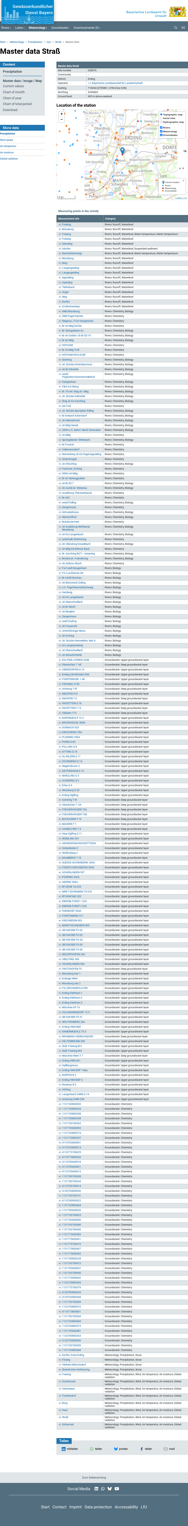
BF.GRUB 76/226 (71, 886)
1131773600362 (71, 1253)
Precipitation (35, 42)
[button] (174, 27)
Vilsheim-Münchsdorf (74, 1364)
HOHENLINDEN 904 (73, 963)
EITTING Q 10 (69, 751)
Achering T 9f (69, 688)
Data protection (98, 1507)
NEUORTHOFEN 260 (73, 954)
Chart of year (12, 98)
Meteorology (17, 42)
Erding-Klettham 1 (72, 993)
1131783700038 (71, 1176)
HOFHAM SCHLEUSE (74, 354)
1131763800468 (71, 1350)
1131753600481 (71, 1330)
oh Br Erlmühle (70, 369)
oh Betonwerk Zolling (74, 582)
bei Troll (66, 406)
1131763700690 (71, 1272)
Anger (65, 292)
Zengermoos (69, 507)
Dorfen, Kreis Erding (73, 1355)
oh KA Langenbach (72, 597)
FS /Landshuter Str (72, 573)
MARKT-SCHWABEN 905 (75, 925)
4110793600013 (71, 1171)
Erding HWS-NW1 (71, 1026)
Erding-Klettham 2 (72, 997)
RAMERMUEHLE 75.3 (74, 1031)
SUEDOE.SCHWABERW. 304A (78, 862)
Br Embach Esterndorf (74, 415)
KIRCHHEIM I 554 (72, 732)
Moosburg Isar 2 (71, 983)
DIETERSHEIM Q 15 (73, 770)
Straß (58, 42)
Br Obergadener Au (72, 330)
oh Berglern (68, 611)
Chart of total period (17, 104)
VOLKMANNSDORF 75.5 (76, 1012)
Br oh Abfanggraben (73, 478)
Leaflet (178, 198)
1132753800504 (71, 1282)
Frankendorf (69, 1395)
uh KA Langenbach (72, 534)
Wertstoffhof (69, 517)
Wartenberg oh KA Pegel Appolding (81, 454)
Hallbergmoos (70, 1065)
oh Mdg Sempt (70, 425)
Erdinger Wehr (70, 978)
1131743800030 (71, 1104)
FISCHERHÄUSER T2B (74, 814)
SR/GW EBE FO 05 (72, 944)
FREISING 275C (71, 684)
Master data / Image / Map (22, 81)
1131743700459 (71, 1345)
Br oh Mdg (68, 340)
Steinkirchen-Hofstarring (76, 1369)
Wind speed (6, 140)
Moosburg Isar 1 (71, 973)
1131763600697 (71, 1268)
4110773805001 (71, 1311)
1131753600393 (71, 1128)
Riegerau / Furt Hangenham (77, 320)
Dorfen (66, 301)
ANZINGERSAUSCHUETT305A (79, 843)
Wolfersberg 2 (70, 852)
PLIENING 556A (71, 737)
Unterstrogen (69, 459)
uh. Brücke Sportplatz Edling (78, 410)
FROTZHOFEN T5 (72, 968)
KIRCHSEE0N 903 (72, 920)
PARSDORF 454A (71, 910)
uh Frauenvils (69, 626)
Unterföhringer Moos (73, 630)
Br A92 (66, 497)
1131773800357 (71, 1137)
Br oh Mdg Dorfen (72, 325)
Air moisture (7, 152)
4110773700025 (71, 1152)
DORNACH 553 (70, 727)
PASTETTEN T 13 (71, 708)
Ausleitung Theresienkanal (77, 492)
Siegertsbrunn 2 (71, 766)
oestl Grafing (69, 621)
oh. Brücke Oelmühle (73, 396)
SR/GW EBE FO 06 (72, 949)
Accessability (126, 1507)
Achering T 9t (69, 799)
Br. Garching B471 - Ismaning (78, 553)
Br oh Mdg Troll (70, 349)
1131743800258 (71, 1113)
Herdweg (67, 592)
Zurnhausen (69, 1381)
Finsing (66, 1359)
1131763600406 (71, 1219)
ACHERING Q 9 (70, 780)
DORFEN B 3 (69, 1074)
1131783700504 (71, 1316)
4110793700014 (71, 1186)
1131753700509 (71, 1301)
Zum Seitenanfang (94, 1477)
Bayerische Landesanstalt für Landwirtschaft (117, 83)
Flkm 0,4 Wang (70, 386)
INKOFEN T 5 (69, 698)
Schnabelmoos (70, 512)
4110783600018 (71, 1161)
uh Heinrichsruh (71, 420)
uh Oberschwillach (72, 601)
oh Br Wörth (68, 606)
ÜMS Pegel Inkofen (72, 316)
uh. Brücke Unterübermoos (77, 364)
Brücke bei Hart (70, 521)
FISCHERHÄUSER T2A (74, 809)
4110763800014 (71, 1147)
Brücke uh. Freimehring (75, 558)
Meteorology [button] (37, 27)
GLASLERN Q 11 (71, 756)
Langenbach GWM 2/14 (75, 1094)
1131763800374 (71, 1132)
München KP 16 (71, 1007)
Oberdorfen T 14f (71, 664)
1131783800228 (71, 1258)
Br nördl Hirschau (72, 577)
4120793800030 (71, 1190)
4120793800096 (71, 1340)
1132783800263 (71, 1335)
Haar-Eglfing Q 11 (72, 833)
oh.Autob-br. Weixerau (74, 487)
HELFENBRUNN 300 (73, 1041)
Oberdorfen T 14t (71, 804)
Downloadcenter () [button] (86, 27)
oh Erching (68, 635)
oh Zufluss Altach (72, 563)
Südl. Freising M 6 (72, 1046)
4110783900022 (71, 1200)
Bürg (65, 1403)
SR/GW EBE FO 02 (72, 930)
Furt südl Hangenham (74, 568)
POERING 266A (70, 877)
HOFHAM (67, 345)
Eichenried (68, 1424)
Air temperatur (8, 146)
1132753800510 (71, 1306)
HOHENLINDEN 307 (73, 872)
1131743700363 (71, 1123)
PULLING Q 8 (69, 746)
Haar (65, 1410)
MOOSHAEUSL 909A (73, 722)
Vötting (66, 1089)
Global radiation (9, 158)
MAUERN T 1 (69, 824)
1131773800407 (71, 1248)
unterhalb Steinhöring (74, 539)
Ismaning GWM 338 (73, 1099)
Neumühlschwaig (72, 253)
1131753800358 (71, 1118)
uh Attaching (69, 463)
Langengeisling (70, 267)
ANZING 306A (70, 881)
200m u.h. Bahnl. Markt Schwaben (81, 430)
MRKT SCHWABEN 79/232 (77, 891)
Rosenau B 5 (69, 1084)
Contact (59, 1507)
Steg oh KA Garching (73, 401)
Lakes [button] (19, 27)
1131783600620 (71, 1210)
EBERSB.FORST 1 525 (74, 901)
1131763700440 (71, 1229)
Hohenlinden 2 (70, 848)
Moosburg (68, 229)
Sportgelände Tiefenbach (76, 439)
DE (183, 27)
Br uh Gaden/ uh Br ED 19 (76, 335)
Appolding (67, 277)
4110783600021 (71, 1166)
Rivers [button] (5, 27)
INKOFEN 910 (70, 693)
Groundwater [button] (59, 27)
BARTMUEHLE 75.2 (73, 717)
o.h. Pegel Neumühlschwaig (77, 587)
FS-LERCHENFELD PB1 (75, 988)
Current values (13, 86)
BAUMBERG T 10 (71, 857)
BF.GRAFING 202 (71, 896)
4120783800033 (71, 1292)
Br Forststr (68, 444)
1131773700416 (71, 1243)
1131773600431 (71, 1239)
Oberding (67, 243)
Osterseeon (68, 1388)
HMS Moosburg (71, 311)
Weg (64, 296)
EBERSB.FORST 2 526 (74, 906)
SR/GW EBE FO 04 (72, 939)
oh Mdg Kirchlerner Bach (76, 548)
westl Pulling (69, 502)
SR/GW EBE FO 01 (72, 1017)
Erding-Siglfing (70, 795)
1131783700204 (71, 1181)
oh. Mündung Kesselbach (76, 543)
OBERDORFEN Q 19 (73, 669)
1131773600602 (71, 1277)
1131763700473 (71, 1263)
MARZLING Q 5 (70, 775)
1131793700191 (71, 1195)
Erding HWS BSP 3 (72, 1079)
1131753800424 (71, 1108)
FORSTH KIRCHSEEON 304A (78, 867)
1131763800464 (71, 1205)
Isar (49, 42)
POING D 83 (68, 741)
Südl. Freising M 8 (72, 1050)
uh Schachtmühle (72, 655)
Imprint (75, 1507)
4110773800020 (71, 1157)
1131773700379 (71, 1287)
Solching (67, 359)
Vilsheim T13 (69, 712)
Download (10, 110)
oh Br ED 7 (68, 483)
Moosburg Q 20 (70, 790)
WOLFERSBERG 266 (73, 1021)
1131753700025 (71, 1215)
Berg (64, 263)
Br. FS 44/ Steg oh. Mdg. (75, 391)
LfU (185, 198)
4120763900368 (71, 1297)
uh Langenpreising (72, 645)
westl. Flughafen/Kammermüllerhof (78, 375)
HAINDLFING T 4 (71, 828)
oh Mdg (66, 434)
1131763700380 (71, 1224)
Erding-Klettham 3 (72, 1002)
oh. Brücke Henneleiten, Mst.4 (78, 640)
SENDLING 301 (70, 838)
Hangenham (69, 381)
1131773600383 (71, 1234)
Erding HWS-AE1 (71, 1060)
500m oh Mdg (70, 473)
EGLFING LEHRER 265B (75, 659)
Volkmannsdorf (70, 449)
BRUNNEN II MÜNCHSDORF (77, 1036)
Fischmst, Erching (72, 468)
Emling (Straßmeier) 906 (75, 674)
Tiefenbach (68, 287)
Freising (66, 224)
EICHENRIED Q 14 (72, 761)
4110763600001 (71, 1142)
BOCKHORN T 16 (71, 819)
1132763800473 (71, 1325)
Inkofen (66, 248)
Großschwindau (71, 306)
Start (3, 42)
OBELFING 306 (70, 959)
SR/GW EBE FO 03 (72, 935)
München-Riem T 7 (72, 1055)
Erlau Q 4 (67, 785)
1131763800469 (71, 1321)
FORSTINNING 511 (72, 915)
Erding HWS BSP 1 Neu (75, 1070)
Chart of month (14, 92)
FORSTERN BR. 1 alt (73, 679)
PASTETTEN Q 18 (71, 703)
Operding (67, 282)
